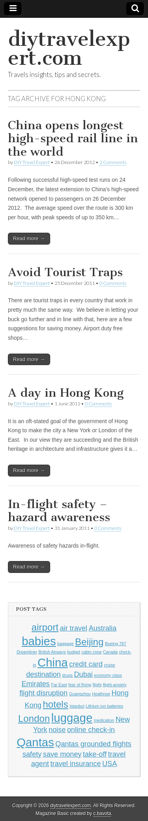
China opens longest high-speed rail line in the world (73, 138)
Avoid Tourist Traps (65, 272)
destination (43, 674)
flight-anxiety (115, 684)
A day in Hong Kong (66, 393)
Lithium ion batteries (104, 706)
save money (62, 754)
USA (109, 764)
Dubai (83, 674)
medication (104, 720)
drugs (67, 675)
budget (73, 652)
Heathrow (101, 693)
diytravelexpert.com (69, 48)
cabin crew (91, 652)
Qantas (35, 742)
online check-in (91, 730)
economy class (108, 675)
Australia (103, 628)
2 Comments (112, 162)
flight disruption (43, 693)
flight (97, 684)
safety (31, 754)
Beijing (89, 641)
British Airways (52, 652)
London (34, 718)
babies (39, 641)
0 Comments (112, 283)
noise (57, 730)
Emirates (35, 684)
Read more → (29, 238)
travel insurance (76, 764)
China (52, 662)
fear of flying (79, 684)
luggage (71, 717)
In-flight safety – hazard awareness (59, 511)
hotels (55, 704)
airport (45, 627)
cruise (109, 665)
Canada (110, 652)
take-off (95, 754)
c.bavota (102, 813)
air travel (74, 628)
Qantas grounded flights (93, 744)
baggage (65, 643)
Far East (59, 684)
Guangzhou (80, 693)
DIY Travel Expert (32, 162)
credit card (86, 664)
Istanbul (76, 706)
